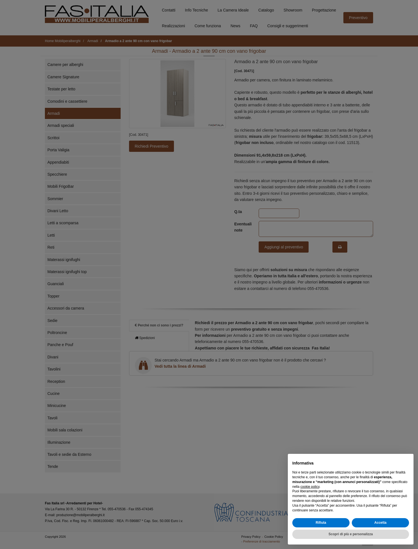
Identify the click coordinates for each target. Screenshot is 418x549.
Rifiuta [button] (321, 523)
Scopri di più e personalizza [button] (351, 534)
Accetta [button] (380, 523)
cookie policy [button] (310, 487)
